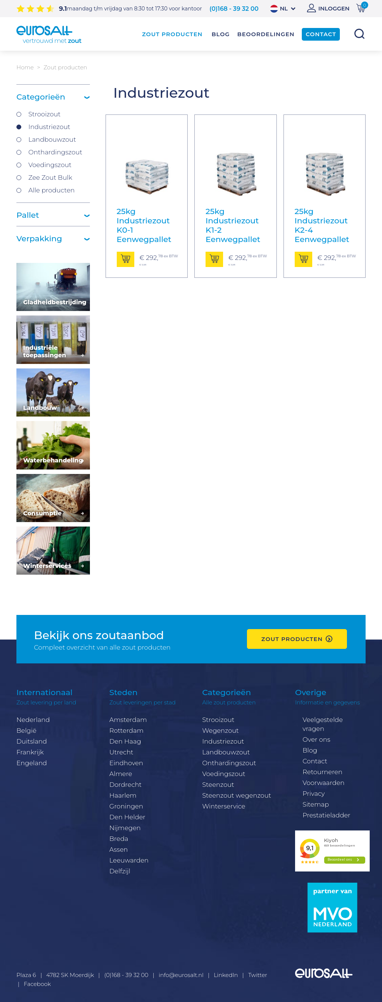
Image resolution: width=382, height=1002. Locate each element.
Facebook (37, 983)
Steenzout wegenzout (236, 795)
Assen (118, 849)
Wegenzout (220, 730)
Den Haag (125, 741)
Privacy (314, 793)
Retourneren (322, 772)
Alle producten (51, 190)
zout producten (292, 639)
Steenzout (218, 784)
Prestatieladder (326, 815)
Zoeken (359, 34)
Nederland (33, 719)
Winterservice (223, 806)
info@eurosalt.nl (181, 975)
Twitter (257, 975)
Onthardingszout (55, 152)
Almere (120, 774)
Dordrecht (125, 784)
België (26, 730)
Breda (118, 838)
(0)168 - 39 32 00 (234, 8)
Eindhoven (126, 763)
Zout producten (172, 34)
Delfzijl (119, 871)
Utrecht (121, 752)
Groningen (126, 806)
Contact (315, 761)
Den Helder (127, 817)
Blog (310, 750)
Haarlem (123, 795)
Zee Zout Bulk (50, 177)
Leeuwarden (128, 860)
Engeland (31, 763)
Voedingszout (50, 165)
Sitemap (316, 804)
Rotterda (123, 730)
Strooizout (44, 114)
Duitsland (31, 741)
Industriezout (49, 127)
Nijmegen (125, 828)
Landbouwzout (52, 139)
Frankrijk (30, 752)
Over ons (316, 739)
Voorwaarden (323, 782)
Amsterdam (128, 719)
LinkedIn (226, 975)
